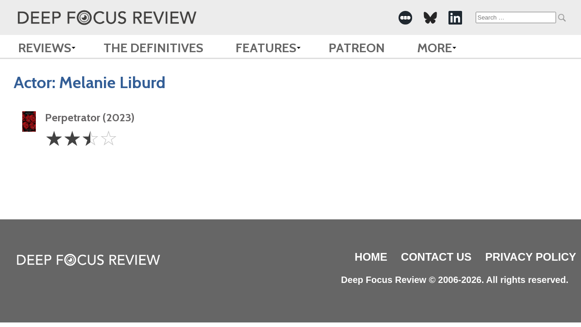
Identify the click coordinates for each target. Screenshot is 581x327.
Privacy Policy (530, 257)
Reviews (44, 47)
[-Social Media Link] (405, 18)
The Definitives (153, 47)
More (434, 47)
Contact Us (436, 257)
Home (371, 257)
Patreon (357, 47)
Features (266, 47)
